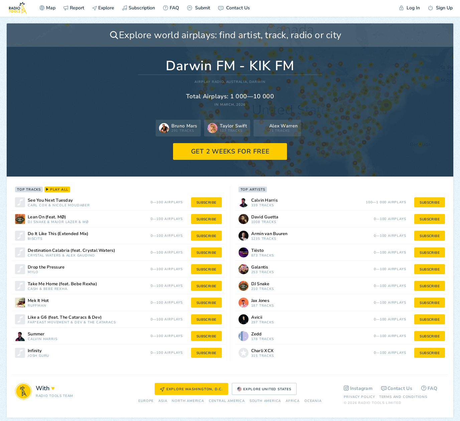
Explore (103, 8)
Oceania (313, 401)
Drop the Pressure (46, 267)
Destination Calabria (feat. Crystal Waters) (71, 250)
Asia (162, 401)
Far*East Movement (48, 322)
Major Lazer (64, 222)
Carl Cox (37, 205)
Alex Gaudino (80, 255)
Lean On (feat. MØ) (47, 217)
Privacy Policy (359, 397)
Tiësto (257, 250)
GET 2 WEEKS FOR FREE (230, 151)
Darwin (257, 82)
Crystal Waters (44, 255)
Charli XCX (262, 351)
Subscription (138, 8)
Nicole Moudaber (71, 205)
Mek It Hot (38, 301)
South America (265, 401)
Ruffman (37, 306)
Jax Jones (260, 301)
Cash (33, 289)
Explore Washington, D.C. (191, 389)
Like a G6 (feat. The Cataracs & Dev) (65, 317)
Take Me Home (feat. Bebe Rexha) (62, 284)
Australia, (237, 82)
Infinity (35, 351)
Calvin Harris (42, 339)
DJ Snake (37, 222)
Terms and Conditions (403, 397)
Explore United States (264, 389)
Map (47, 8)
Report (73, 8)
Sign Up (440, 8)
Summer (36, 334)
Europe (146, 401)
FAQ (171, 8)
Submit (198, 8)
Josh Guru (38, 356)
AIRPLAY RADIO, (209, 82)
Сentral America (227, 401)
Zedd (256, 334)
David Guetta (265, 217)
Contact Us (234, 8)
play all (57, 189)
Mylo (33, 272)
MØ (86, 222)
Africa (293, 401)
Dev (78, 322)
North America (188, 401)
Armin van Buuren (269, 234)
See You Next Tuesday (50, 200)
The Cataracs (102, 322)
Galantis (259, 267)
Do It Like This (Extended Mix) (58, 234)
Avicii (257, 317)
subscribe (206, 202)
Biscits (35, 239)
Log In (409, 8)
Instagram (358, 388)
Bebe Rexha (55, 289)
